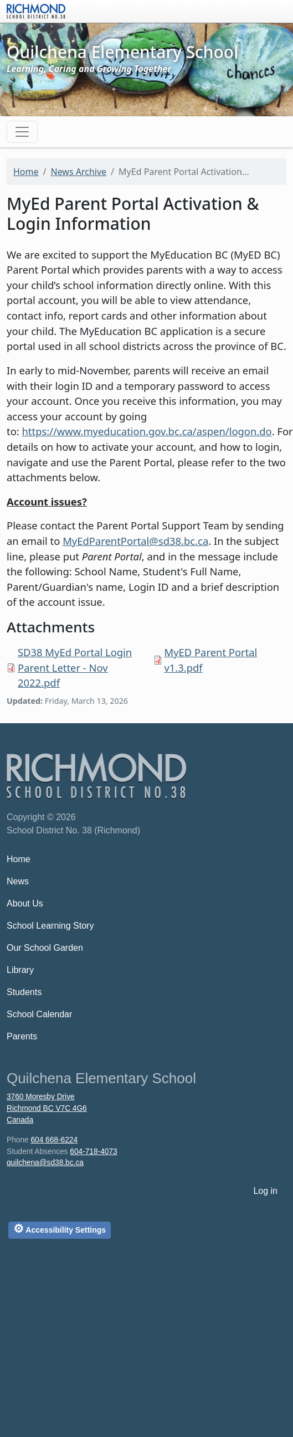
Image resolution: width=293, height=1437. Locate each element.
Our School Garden (45, 947)
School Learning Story (50, 925)
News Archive (78, 172)
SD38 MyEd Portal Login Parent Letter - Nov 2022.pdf (75, 667)
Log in (265, 1191)
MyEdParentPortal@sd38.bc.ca (135, 541)
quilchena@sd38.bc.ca (45, 1162)
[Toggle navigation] (22, 132)
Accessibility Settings (59, 1228)
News (18, 881)
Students (24, 992)
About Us (25, 903)
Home (26, 172)
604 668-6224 (54, 1140)
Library (20, 970)
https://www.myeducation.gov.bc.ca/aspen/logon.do (146, 431)
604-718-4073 (93, 1151)
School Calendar (39, 1014)
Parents (22, 1036)
